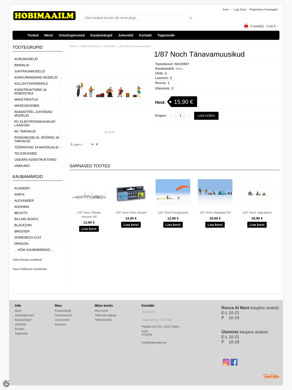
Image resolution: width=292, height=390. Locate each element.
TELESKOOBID (25, 153)
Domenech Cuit (27, 237)
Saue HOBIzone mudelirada (30, 269)
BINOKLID (21, 65)
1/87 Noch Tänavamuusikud (135, 46)
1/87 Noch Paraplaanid (173, 212)
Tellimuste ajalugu (105, 315)
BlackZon (22, 225)
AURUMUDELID (26, 59)
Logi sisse (240, 9)
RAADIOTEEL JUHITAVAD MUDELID (33, 113)
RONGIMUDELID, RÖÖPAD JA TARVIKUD (36, 139)
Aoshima (21, 207)
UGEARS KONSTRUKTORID (35, 159)
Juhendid (125, 35)
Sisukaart (60, 324)
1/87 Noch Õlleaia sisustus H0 (89, 214)
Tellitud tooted (103, 319)
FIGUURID (109, 46)
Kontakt (145, 35)
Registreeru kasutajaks (264, 9)
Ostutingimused (72, 35)
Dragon (21, 243)
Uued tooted (62, 319)
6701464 (147, 334)
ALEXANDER (24, 200)
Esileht (73, 46)
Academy (22, 188)
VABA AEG (22, 166)
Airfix (19, 194)
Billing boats (26, 219)
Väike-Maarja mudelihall (27, 259)
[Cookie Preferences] (6, 384)
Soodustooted (63, 315)
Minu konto (101, 310)
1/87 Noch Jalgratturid (256, 212)
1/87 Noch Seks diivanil (131, 212)
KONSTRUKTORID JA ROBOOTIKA (30, 91)
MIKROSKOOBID (26, 105)
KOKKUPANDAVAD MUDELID (36, 77)
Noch (179, 68)
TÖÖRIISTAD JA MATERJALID (36, 147)
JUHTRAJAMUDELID (29, 71)
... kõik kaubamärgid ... (34, 250)
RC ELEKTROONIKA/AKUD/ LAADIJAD (34, 123)
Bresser (22, 231)
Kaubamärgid (101, 35)
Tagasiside (166, 35)
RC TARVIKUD (25, 131)
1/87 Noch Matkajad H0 (215, 212)
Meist (48, 35)
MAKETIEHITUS (26, 99)
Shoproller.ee (271, 376)
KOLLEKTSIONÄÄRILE (31, 83)
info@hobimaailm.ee (154, 342)
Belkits (21, 213)
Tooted (33, 35)
